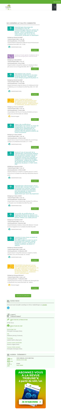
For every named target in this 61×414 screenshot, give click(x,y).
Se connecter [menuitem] (57, 2)
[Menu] (54, 7)
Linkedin (44, 305)
